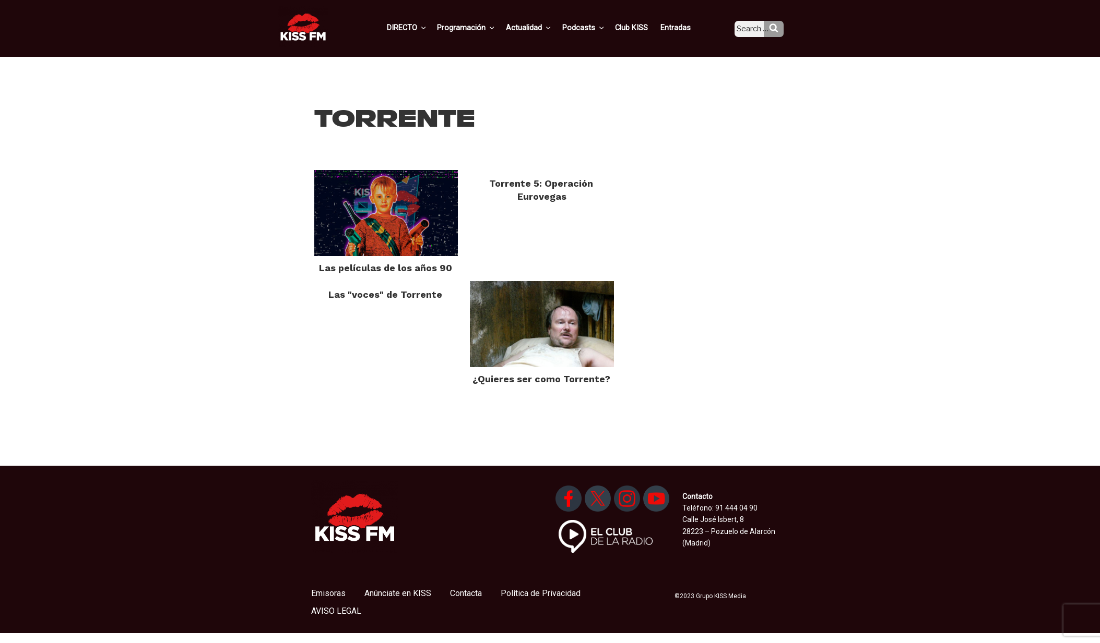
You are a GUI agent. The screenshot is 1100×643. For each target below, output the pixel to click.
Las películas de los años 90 (385, 267)
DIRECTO (424, 27)
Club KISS (640, 27)
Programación (482, 27)
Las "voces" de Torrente (385, 294)
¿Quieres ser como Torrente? (541, 378)
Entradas (683, 27)
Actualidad (542, 27)
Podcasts (595, 27)
